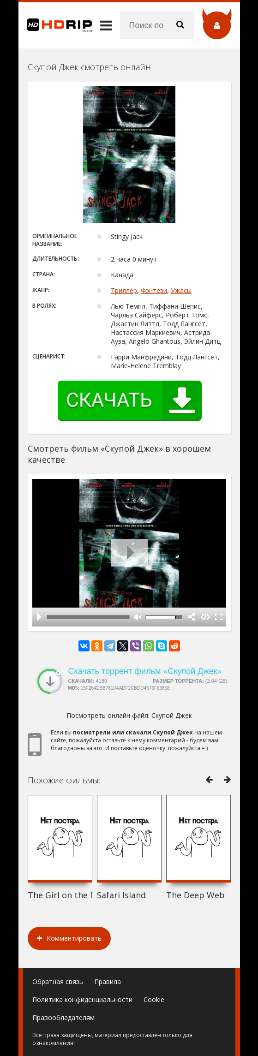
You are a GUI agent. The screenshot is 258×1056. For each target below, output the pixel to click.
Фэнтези (154, 290)
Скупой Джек (171, 715)
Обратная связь (57, 981)
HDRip (55, 25)
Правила (107, 981)
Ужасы (181, 290)
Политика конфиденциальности (82, 999)
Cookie (154, 999)
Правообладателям (63, 1017)
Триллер (124, 290)
